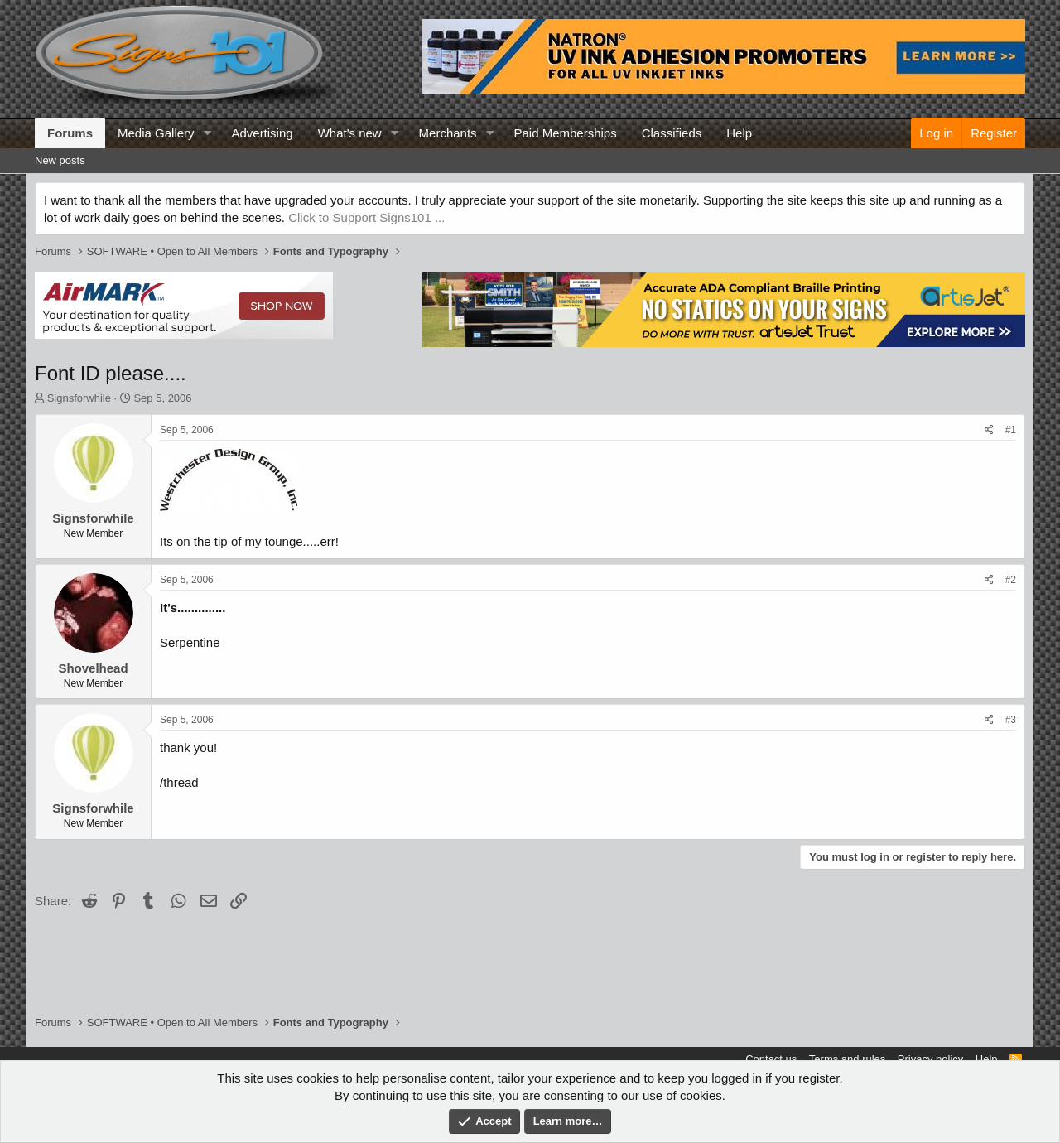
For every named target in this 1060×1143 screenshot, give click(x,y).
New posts (60, 160)
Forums (70, 133)
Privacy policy (930, 1059)
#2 (1010, 580)
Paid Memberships (564, 133)
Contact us (771, 1059)
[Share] (989, 430)
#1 (1010, 430)
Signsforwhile (79, 398)
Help (739, 133)
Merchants (448, 133)
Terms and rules (847, 1059)
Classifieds (672, 133)
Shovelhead (93, 668)
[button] (207, 133)
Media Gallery (156, 133)
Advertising (261, 133)
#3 (1010, 720)
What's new (350, 133)
